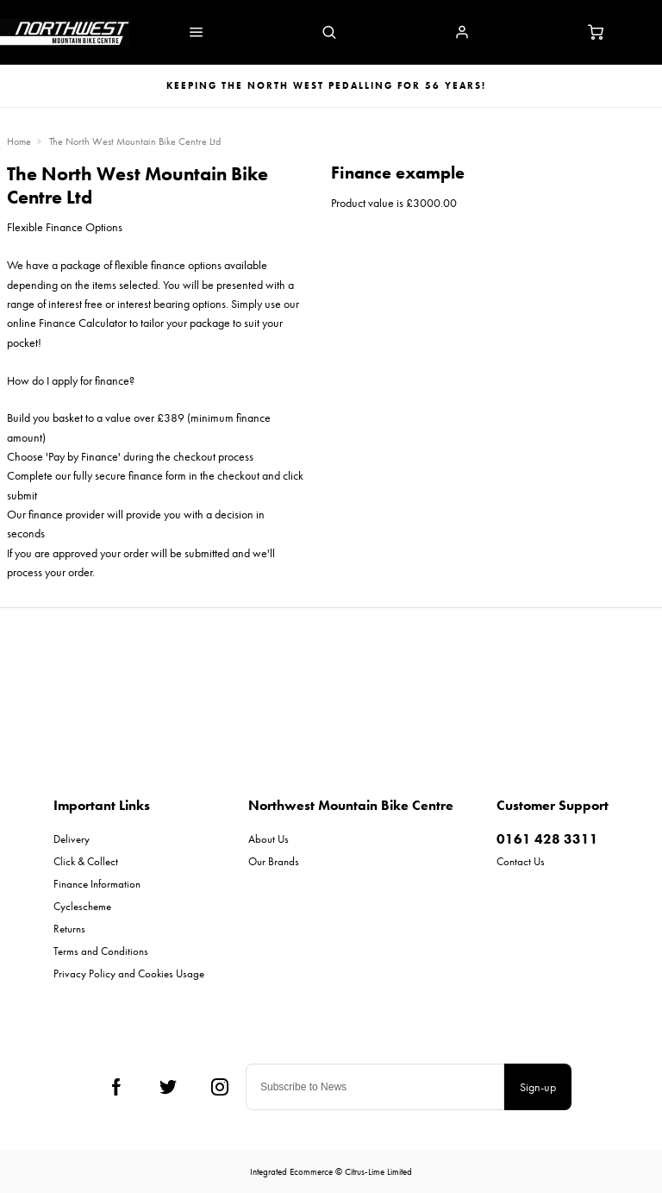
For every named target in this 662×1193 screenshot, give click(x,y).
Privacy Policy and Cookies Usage (128, 973)
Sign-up (538, 1087)
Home (19, 141)
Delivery (71, 839)
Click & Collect (85, 861)
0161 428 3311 (547, 839)
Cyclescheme (82, 906)
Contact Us (520, 861)
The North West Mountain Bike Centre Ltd (135, 141)
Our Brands (273, 861)
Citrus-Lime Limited (378, 1171)
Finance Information (97, 883)
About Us (268, 839)
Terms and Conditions (100, 951)
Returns (69, 928)
